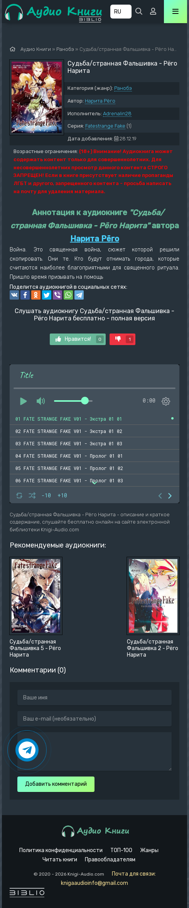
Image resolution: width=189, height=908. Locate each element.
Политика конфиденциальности (61, 850)
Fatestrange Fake (105, 126)
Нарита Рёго (100, 101)
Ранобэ (123, 88)
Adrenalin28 (117, 113)
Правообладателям (110, 859)
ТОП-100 (121, 850)
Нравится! (80, 339)
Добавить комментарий (56, 784)
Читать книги (59, 859)
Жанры (149, 850)
